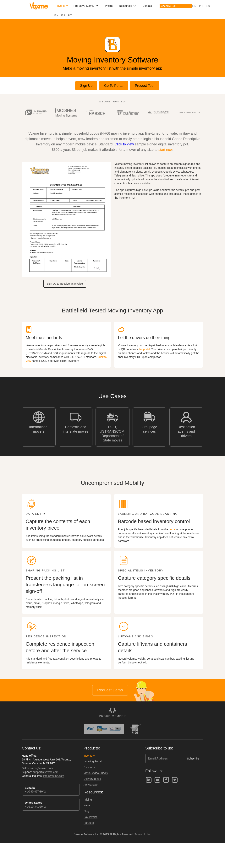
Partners (89, 822)
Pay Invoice (90, 817)
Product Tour (145, 86)
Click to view (124, 144)
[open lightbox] (97, 112)
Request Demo (110, 690)
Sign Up (86, 86)
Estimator (89, 767)
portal (172, 529)
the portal (144, 349)
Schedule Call (168, 6)
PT (70, 15)
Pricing (109, 5)
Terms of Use (142, 834)
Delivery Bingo (92, 778)
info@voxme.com (53, 775)
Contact (147, 5)
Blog (86, 811)
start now (165, 150)
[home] (39, 6)
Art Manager (91, 784)
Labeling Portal (93, 761)
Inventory (62, 5)
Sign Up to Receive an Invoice (65, 283)
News (87, 805)
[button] (86, 6)
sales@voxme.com (41, 768)
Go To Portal (113, 86)
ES (63, 15)
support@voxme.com (45, 772)
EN (56, 15)
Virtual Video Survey (96, 773)
